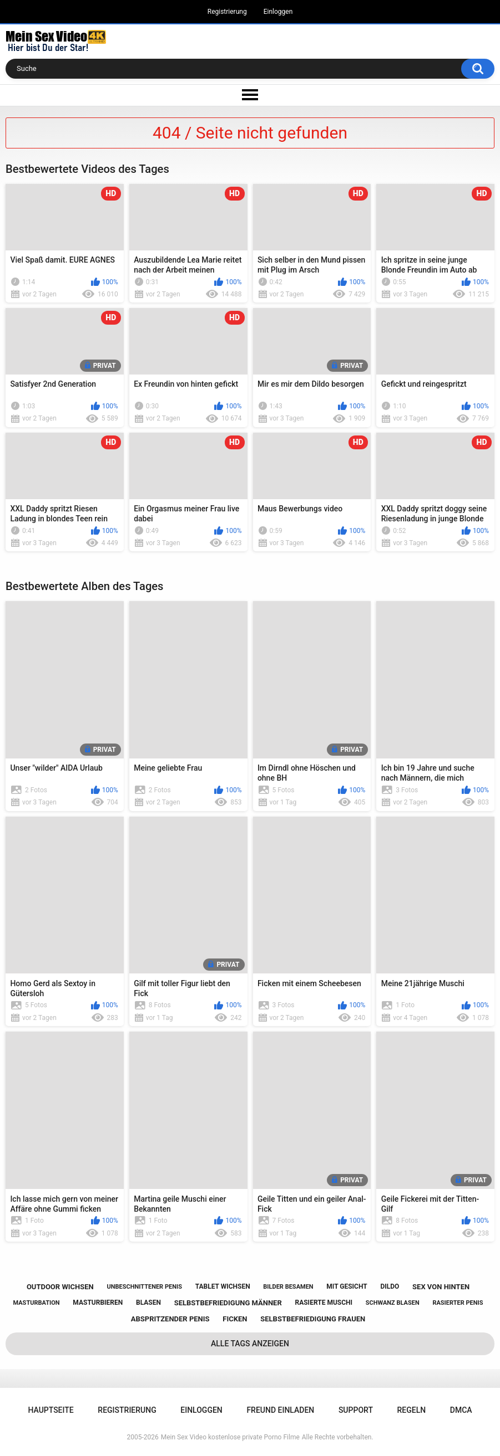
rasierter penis (457, 1302)
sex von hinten (440, 1287)
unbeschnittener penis (144, 1286)
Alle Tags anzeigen (250, 1343)
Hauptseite (50, 1410)
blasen (148, 1302)
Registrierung (227, 12)
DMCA (461, 1410)
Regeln (411, 1410)
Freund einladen (280, 1410)
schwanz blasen (393, 1302)
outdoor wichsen (60, 1287)
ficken (235, 1319)
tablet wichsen (222, 1286)
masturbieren (98, 1302)
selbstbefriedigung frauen (312, 1319)
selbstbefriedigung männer (228, 1303)
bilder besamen (288, 1286)
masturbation (36, 1302)
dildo (389, 1286)
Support (356, 1410)
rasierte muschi (323, 1302)
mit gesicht (346, 1286)
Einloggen (278, 12)
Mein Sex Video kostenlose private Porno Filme (230, 1437)
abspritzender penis (170, 1319)
